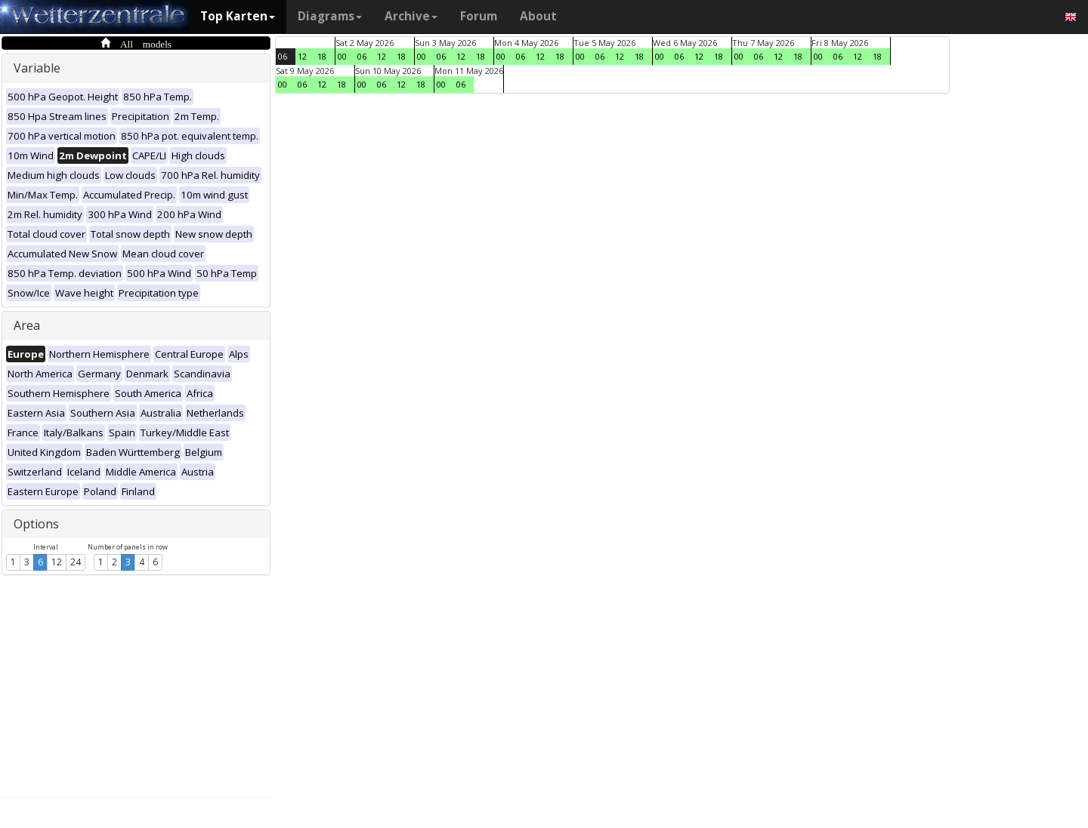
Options (36, 524)
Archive (411, 16)
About (538, 16)
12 (56, 562)
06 (282, 56)
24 (75, 562)
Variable (37, 68)
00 (342, 56)
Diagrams (330, 16)
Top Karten (237, 16)
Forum (478, 16)
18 (321, 56)
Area (27, 325)
